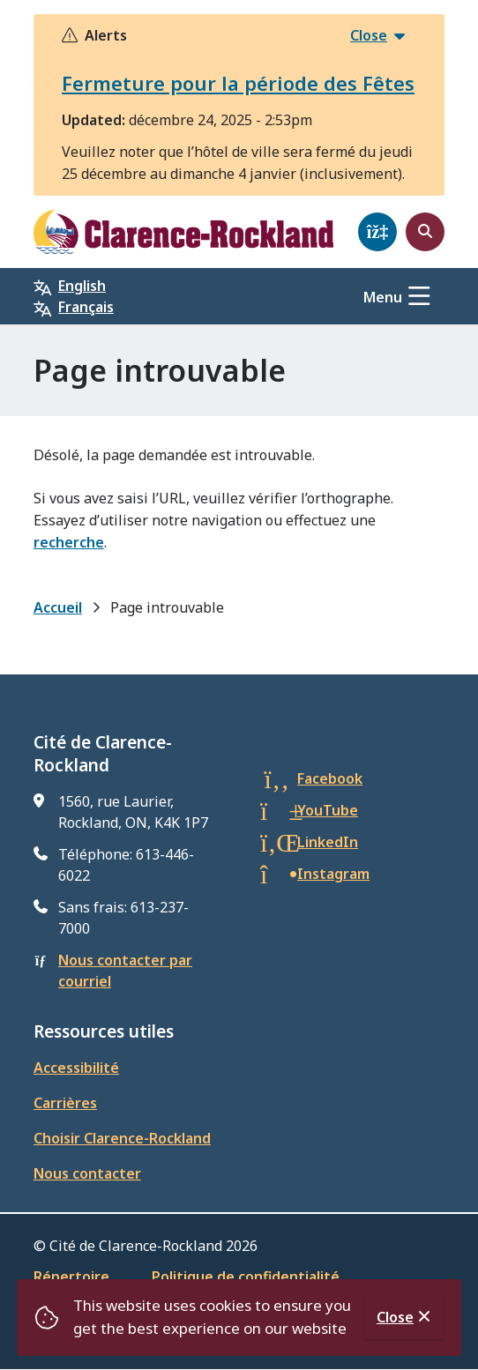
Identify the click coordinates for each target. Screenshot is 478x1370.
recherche (69, 542)
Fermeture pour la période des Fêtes (238, 83)
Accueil (58, 607)
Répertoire (71, 1276)
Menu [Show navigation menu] (382, 297)
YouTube (327, 810)
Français (86, 306)
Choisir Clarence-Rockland (122, 1138)
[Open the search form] (425, 231)
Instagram (333, 873)
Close (395, 1317)
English (82, 285)
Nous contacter (87, 1173)
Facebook (329, 778)
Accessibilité (76, 1067)
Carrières (65, 1103)
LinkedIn (327, 842)
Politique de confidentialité (246, 1276)
